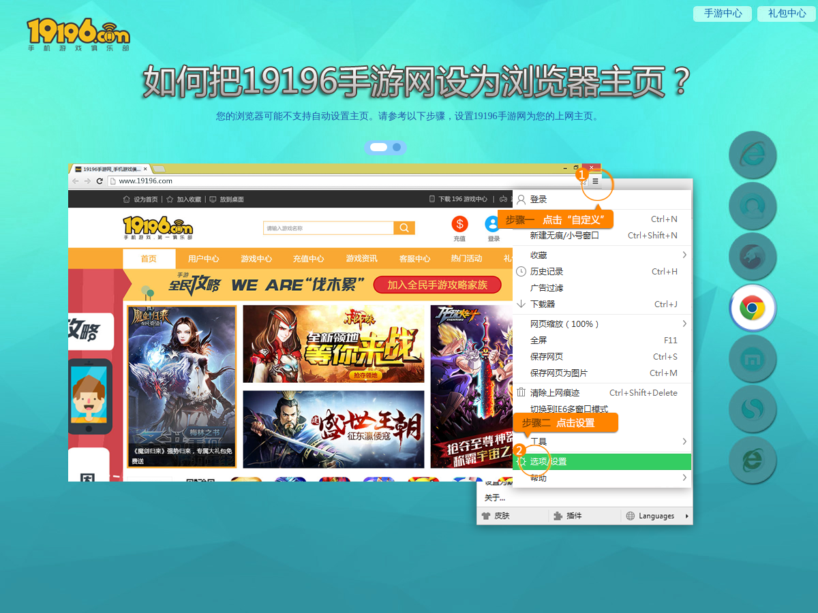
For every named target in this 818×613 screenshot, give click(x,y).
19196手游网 (67, 32)
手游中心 (723, 13)
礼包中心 (787, 13)
